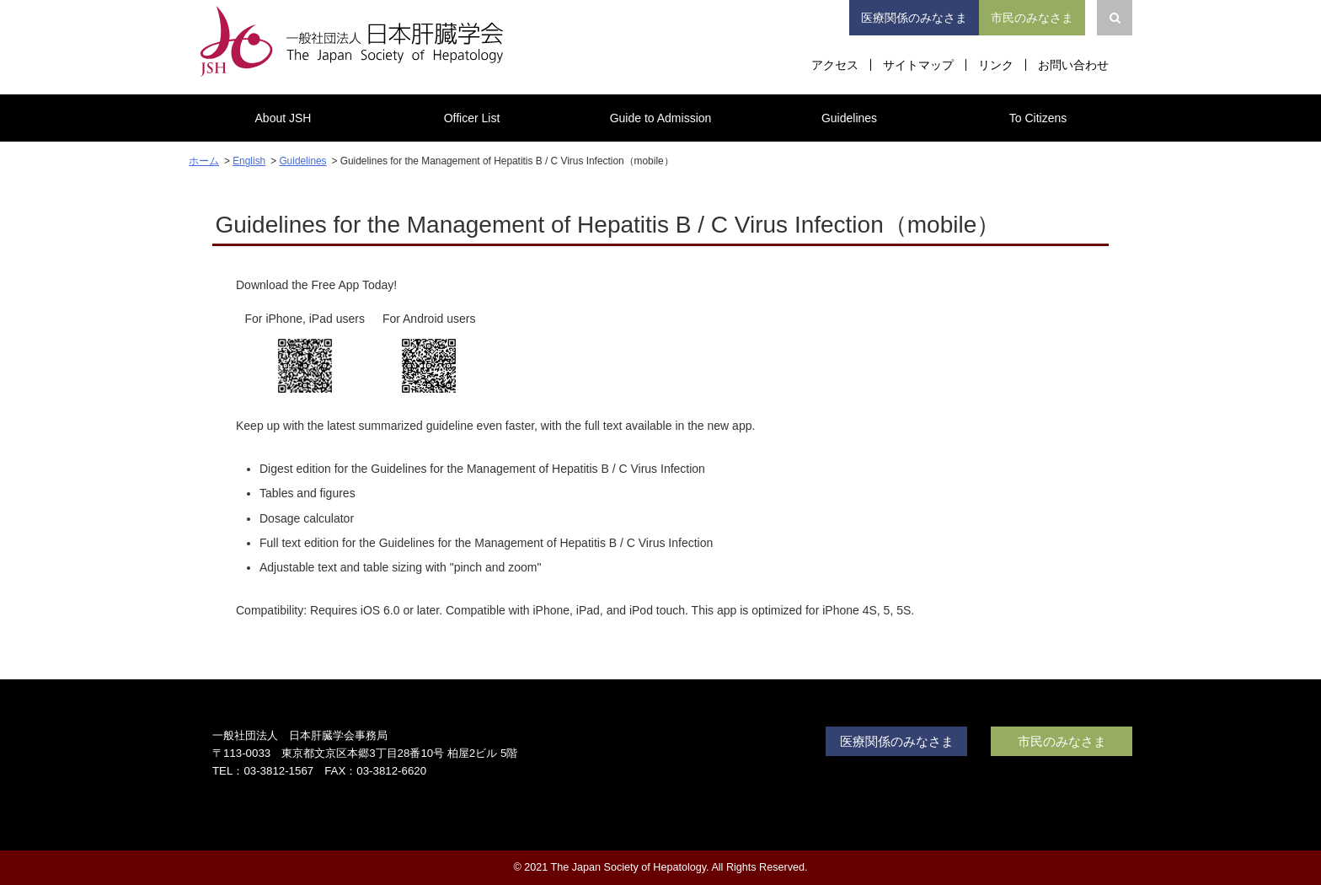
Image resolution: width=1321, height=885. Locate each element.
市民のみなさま (1032, 17)
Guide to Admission (661, 118)
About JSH (283, 118)
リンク (995, 65)
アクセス (834, 65)
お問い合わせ (1073, 65)
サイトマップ (918, 65)
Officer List (472, 118)
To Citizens (1038, 118)
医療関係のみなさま (914, 17)
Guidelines (849, 118)
